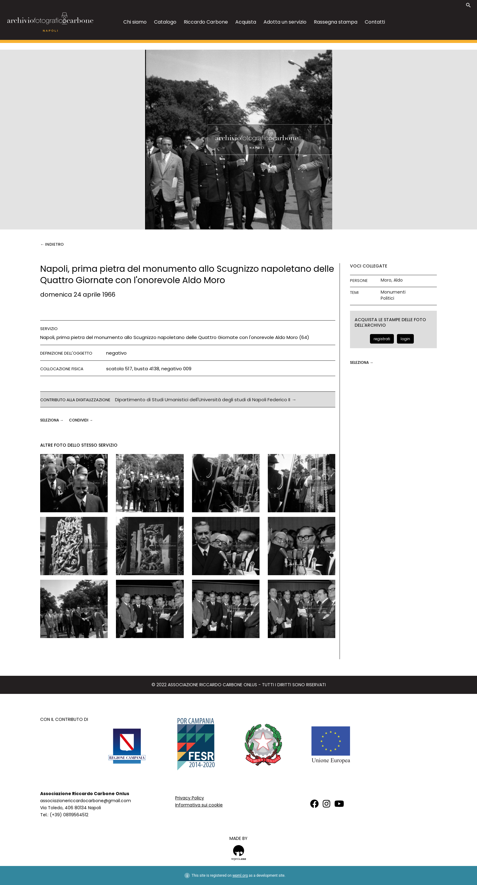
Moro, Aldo (392, 280)
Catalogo (165, 21)
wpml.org (240, 875)
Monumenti (393, 292)
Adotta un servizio (285, 21)
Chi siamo (135, 21)
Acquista (245, 21)
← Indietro (52, 244)
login (405, 338)
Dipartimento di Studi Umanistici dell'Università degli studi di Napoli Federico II (202, 399)
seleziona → (52, 420)
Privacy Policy (189, 798)
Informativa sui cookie (199, 805)
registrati (382, 338)
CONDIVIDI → (81, 420)
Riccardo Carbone (206, 21)
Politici (387, 298)
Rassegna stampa (335, 21)
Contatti (375, 21)
